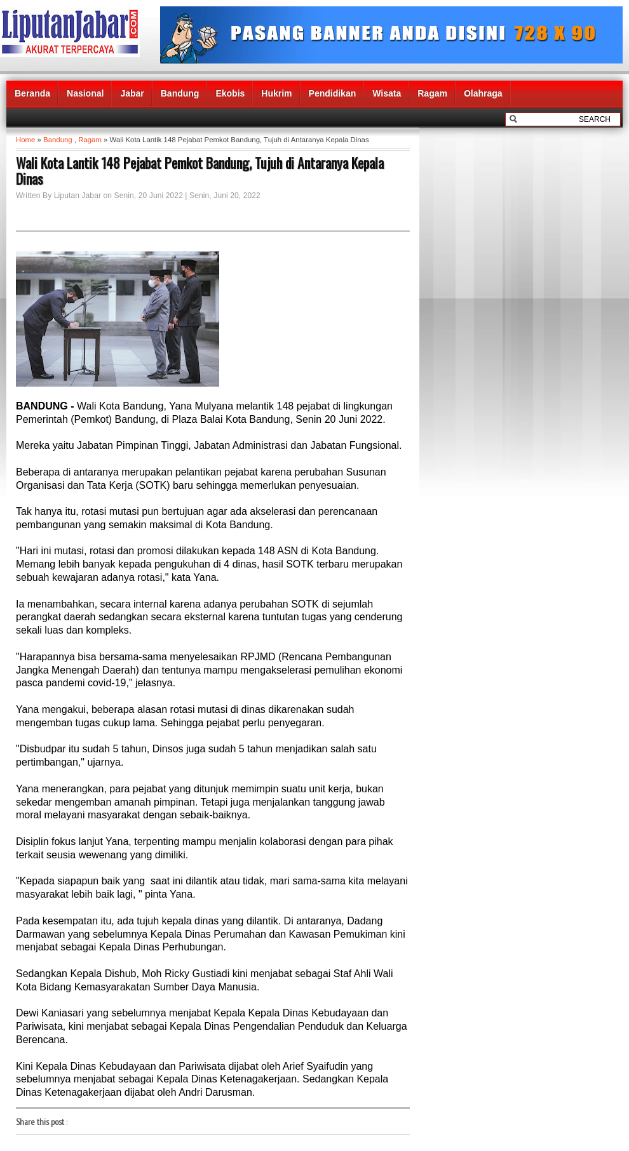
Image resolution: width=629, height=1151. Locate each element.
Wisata (386, 93)
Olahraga (483, 93)
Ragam (432, 93)
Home (25, 139)
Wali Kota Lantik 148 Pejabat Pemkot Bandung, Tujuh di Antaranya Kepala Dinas (200, 170)
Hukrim (276, 93)
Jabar (132, 93)
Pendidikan (332, 93)
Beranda (32, 93)
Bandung (180, 93)
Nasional (85, 93)
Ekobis (230, 93)
